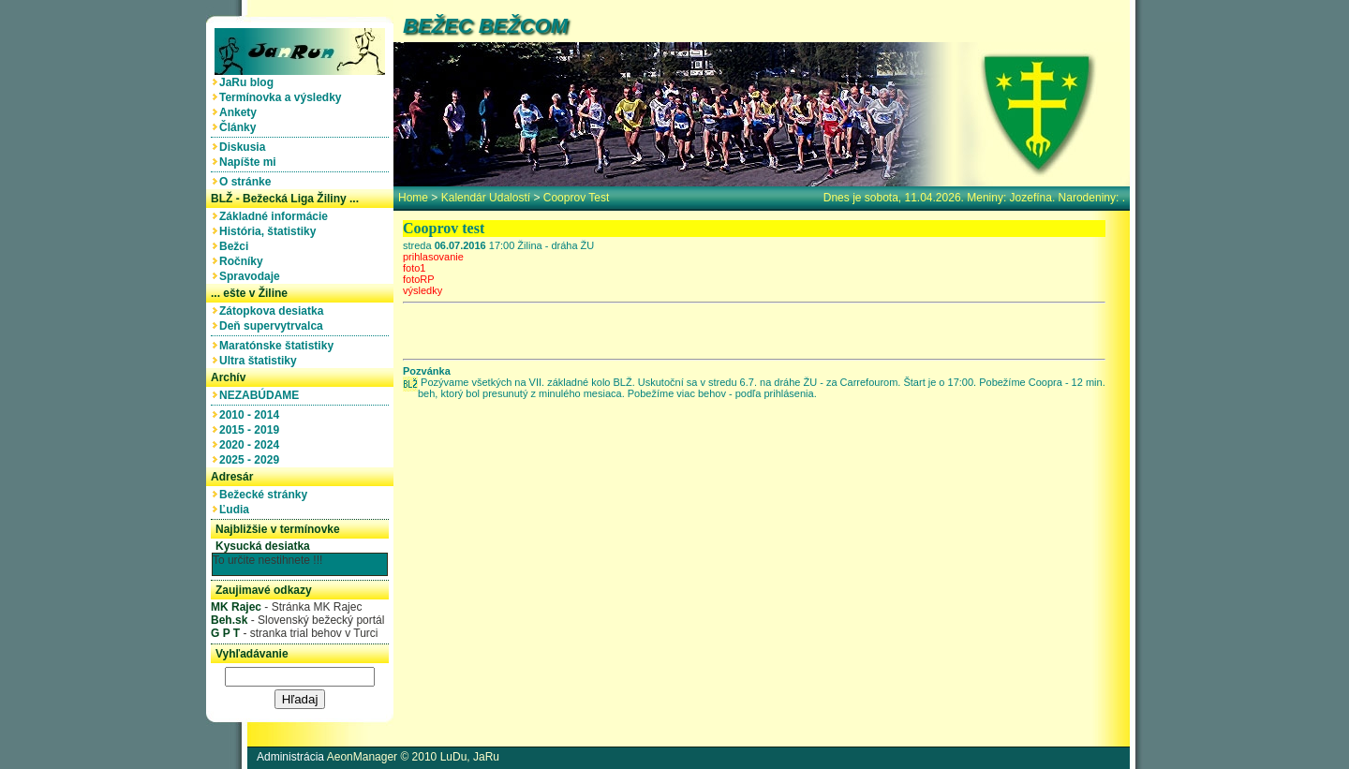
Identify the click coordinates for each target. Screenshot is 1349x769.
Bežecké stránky (266, 494)
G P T (225, 633)
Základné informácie (276, 216)
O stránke (248, 181)
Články (240, 127)
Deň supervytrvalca (274, 326)
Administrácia (290, 756)
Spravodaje (252, 276)
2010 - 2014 (252, 414)
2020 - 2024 (252, 444)
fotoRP (419, 279)
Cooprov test (576, 197)
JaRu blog (249, 82)
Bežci (237, 246)
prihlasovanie (433, 256)
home (413, 197)
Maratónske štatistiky (279, 345)
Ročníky (244, 261)
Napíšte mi (250, 162)
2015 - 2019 (252, 429)
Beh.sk (229, 620)
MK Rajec (236, 607)
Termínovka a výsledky (283, 97)
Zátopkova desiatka (274, 311)
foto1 (414, 268)
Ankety (241, 112)
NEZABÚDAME (262, 395)
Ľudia (237, 509)
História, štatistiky (270, 231)
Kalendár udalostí (485, 197)
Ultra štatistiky (261, 360)
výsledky (422, 290)
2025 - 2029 (252, 459)
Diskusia (245, 147)
